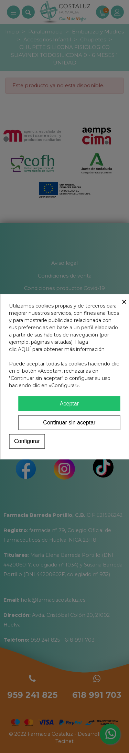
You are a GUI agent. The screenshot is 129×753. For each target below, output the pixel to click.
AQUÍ (24, 349)
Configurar (27, 441)
